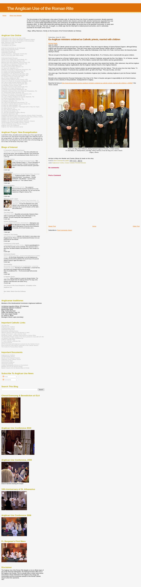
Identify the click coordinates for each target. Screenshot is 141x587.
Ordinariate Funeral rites (8, 52)
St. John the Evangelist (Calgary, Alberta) (13, 112)
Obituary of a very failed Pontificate (13, 152)
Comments (7, 380)
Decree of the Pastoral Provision (10, 358)
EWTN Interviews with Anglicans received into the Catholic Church (20, 344)
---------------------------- (7, 46)
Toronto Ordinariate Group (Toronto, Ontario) (14, 124)
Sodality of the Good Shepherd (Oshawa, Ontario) (15, 118)
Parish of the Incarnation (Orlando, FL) (12, 66)
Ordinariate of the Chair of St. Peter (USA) (13, 38)
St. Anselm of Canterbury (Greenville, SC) (13, 95)
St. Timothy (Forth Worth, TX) (9, 111)
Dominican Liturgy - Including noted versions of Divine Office (18, 335)
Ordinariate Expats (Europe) (9, 58)
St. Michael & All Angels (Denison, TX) (12, 98)
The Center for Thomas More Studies (12, 346)
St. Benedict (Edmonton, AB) (9, 114)
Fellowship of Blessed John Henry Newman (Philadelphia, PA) (19, 91)
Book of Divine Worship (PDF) (10, 49)
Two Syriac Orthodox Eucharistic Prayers (23, 160)
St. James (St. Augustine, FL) (9, 68)
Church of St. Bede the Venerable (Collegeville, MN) (16, 81)
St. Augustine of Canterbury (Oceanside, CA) (14, 64)
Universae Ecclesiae (7, 363)
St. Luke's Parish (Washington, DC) (11, 65)
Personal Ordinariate (80, 162)
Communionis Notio (7, 360)
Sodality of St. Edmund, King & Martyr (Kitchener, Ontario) (18, 121)
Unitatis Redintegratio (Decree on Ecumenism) (14, 365)
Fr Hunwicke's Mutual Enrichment (14, 150)
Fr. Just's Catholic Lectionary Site (10, 341)
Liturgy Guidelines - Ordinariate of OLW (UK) (14, 53)
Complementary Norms (8, 328)
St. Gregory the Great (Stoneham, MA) (12, 72)
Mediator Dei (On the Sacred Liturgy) (12, 366)
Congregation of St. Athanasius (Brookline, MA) (15, 74)
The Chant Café (8, 212)
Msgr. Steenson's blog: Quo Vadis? (11, 42)
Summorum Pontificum (8, 362)
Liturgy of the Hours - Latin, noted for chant (13, 334)
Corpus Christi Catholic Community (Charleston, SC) (16, 94)
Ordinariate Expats (9, 254)
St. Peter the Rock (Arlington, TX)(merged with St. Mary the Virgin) (20, 106)
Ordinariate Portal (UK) (8, 329)
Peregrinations (8, 172)
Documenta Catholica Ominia (9, 331)
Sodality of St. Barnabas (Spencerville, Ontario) (15, 119)
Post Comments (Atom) (64, 230)
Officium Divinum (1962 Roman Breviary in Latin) (15, 332)
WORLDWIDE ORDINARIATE (20, 223)
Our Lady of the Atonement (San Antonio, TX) (14, 102)
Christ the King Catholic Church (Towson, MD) (14, 79)
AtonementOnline (9, 185)
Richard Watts (52, 43)
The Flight (7, 278)
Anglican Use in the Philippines (10, 125)
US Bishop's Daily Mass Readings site (12, 338)
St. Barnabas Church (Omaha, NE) (11, 85)
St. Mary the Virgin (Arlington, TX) (11, 105)
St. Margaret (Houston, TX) (9, 101)
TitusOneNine (8, 264)
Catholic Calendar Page (8, 339)
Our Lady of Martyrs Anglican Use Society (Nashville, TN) (17, 96)
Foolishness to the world (11, 243)
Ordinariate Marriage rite (8, 51)
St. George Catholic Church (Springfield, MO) (14, 84)
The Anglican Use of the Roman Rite (40, 8)
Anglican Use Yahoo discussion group (12, 126)
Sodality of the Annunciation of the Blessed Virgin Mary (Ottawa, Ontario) (22, 116)
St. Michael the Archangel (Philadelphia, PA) (14, 89)
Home (4, 15)
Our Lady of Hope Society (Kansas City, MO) (14, 82)
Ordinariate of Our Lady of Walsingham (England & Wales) (18, 39)
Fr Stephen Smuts (9, 276)
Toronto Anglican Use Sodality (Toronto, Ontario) (15, 122)
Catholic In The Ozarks (11, 234)
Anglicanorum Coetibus (58, 162)
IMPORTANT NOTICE (18, 187)
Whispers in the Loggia (11, 198)
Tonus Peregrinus (9, 159)
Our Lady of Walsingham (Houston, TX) (12, 99)
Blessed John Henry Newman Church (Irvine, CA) (15, 62)
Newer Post (52, 226)
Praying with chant (9, 214)
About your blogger (16, 15)
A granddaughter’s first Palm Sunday (14, 245)
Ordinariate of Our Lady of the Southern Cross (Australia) (17, 41)
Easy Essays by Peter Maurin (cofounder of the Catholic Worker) (19, 345)
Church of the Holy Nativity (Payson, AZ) (13, 61)
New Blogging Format (10, 236)
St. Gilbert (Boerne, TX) (8, 108)
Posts (5, 376)
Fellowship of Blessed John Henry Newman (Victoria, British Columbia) (21, 115)
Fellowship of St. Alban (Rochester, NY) (12, 88)
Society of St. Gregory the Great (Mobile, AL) (14, 59)
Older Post (136, 226)
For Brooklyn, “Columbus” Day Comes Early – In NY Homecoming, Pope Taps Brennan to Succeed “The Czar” (25, 202)
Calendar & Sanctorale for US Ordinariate (13, 48)
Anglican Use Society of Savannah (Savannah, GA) (16, 69)
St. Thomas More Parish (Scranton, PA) (12, 92)
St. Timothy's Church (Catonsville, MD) (12, 76)
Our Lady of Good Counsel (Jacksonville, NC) (14, 86)
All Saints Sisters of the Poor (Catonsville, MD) (14, 75)
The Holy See (5, 325)
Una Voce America (6, 342)
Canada (67, 162)
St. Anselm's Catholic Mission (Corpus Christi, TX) (15, 104)
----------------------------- (7, 56)
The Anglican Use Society (8, 45)
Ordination (72, 162)
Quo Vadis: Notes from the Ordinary (15, 291)
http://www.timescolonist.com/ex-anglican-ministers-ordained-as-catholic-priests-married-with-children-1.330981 (97, 83)
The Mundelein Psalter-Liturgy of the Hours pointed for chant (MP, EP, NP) (22, 336)
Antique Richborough (10, 221)
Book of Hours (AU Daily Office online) (12, 55)
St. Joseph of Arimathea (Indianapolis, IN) (13, 71)
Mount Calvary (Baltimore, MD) (10, 78)
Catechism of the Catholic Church (11, 359)
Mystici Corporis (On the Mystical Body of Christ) (15, 368)
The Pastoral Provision (7, 43)
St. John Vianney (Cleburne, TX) (10, 109)
